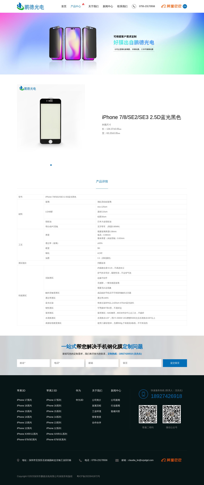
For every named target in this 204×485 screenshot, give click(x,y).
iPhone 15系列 (24, 411)
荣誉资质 (96, 417)
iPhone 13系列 (24, 422)
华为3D (79, 400)
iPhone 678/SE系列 (27, 439)
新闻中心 (108, 6)
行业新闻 (115, 405)
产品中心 (77, 5)
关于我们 (93, 6)
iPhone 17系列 (24, 400)
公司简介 (96, 400)
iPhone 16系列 (24, 405)
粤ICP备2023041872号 (88, 476)
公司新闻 (115, 400)
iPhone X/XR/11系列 (27, 434)
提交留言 (174, 363)
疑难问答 (115, 411)
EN (184, 6)
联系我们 (122, 6)
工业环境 (96, 411)
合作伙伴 (96, 422)
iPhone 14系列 (24, 417)
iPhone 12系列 (24, 428)
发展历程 (96, 405)
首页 (63, 6)
